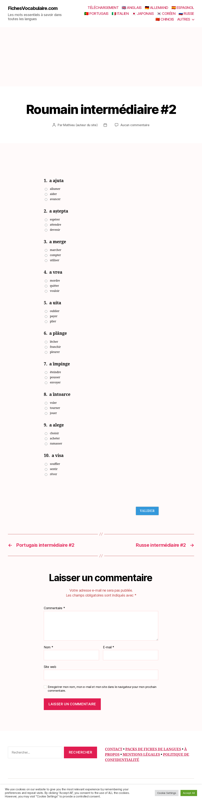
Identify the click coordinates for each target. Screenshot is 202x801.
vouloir (55, 291)
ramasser (56, 443)
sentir (54, 469)
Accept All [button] (189, 792)
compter (55, 255)
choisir (54, 433)
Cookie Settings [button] (166, 792)
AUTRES (183, 19)
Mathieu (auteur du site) (80, 125)
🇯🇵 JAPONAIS (143, 13)
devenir (55, 230)
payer (53, 316)
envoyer (55, 382)
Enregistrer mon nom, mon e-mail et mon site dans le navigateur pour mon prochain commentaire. (102, 688)
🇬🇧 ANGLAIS (132, 8)
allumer (55, 189)
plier (53, 321)
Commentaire (54, 608)
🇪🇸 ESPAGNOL (182, 8)
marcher (55, 250)
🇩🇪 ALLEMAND (156, 8)
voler (53, 403)
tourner (55, 408)
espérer (55, 219)
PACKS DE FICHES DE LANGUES (153, 749)
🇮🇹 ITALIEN (120, 13)
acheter (55, 438)
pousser (55, 377)
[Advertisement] (101, 56)
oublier (54, 311)
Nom (48, 647)
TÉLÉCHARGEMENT (103, 8)
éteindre (55, 372)
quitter (54, 285)
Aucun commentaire (135, 125)
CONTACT (113, 749)
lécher (54, 341)
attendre (55, 224)
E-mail (108, 647)
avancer (55, 199)
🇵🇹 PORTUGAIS (96, 13)
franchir (55, 347)
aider (53, 194)
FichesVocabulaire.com (33, 8)
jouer (53, 413)
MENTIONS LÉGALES (141, 754)
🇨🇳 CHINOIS (164, 19)
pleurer (55, 352)
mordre (55, 280)
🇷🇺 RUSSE (186, 13)
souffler (55, 464)
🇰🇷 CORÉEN (166, 13)
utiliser (54, 260)
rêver (53, 474)
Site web (50, 667)
